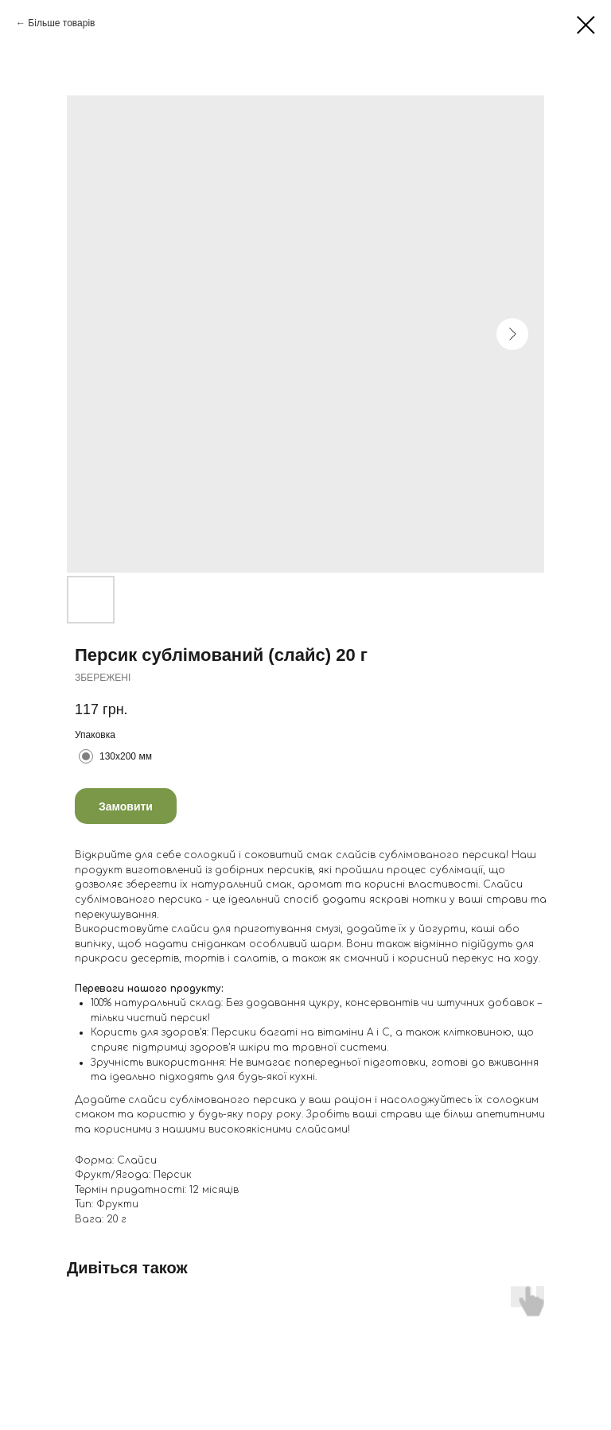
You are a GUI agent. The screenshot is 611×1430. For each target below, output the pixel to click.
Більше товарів (61, 23)
